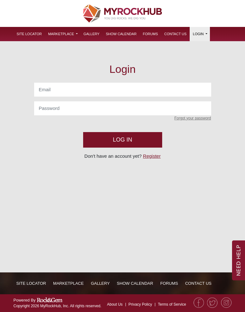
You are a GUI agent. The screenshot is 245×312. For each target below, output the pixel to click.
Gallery (91, 34)
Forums (150, 34)
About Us (114, 304)
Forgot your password (192, 118)
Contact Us (175, 34)
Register (152, 156)
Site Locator (29, 34)
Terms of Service (172, 304)
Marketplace (61, 34)
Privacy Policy (140, 304)
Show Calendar (121, 34)
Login (198, 34)
